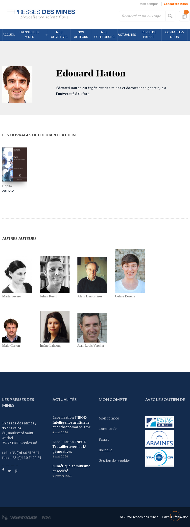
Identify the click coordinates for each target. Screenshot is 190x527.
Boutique (105, 450)
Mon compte (149, 4)
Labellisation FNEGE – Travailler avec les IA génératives (70, 447)
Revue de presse (149, 34)
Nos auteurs (81, 34)
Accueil (8, 34)
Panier (104, 439)
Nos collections (104, 34)
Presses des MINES (29, 34)
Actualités (127, 34)
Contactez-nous (176, 4)
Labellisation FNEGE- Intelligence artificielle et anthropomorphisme (71, 422)
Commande (108, 429)
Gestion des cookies (115, 461)
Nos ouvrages (59, 34)
